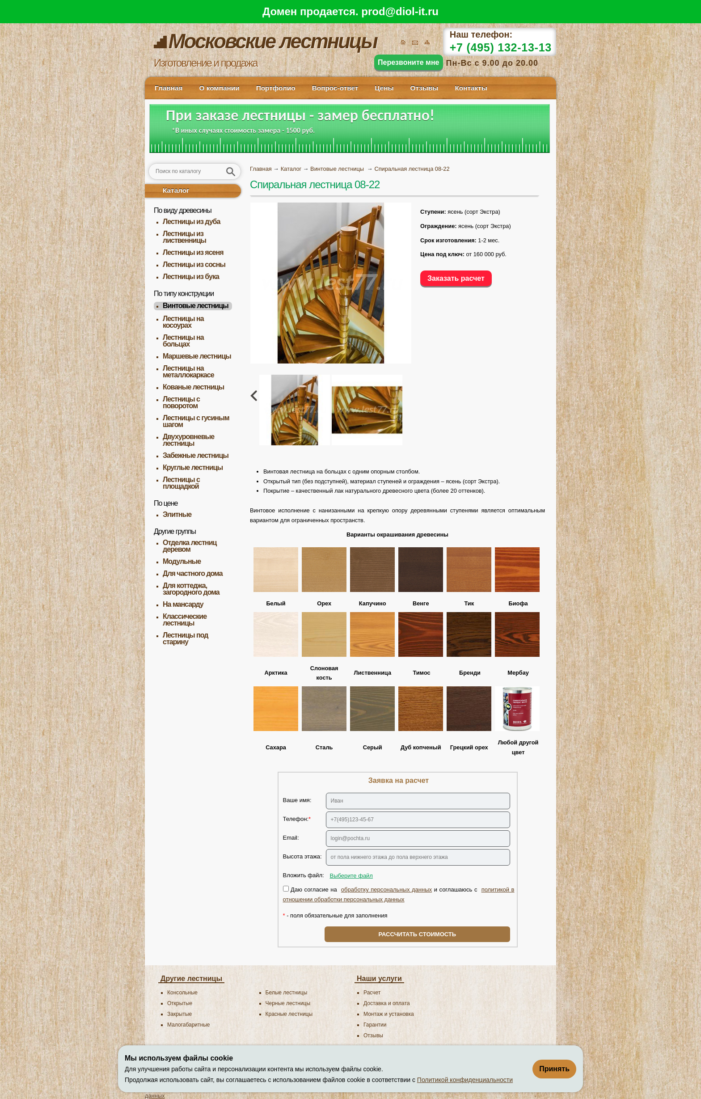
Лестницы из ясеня (193, 252)
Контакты (471, 88)
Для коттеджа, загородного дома (191, 589)
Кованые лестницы (193, 387)
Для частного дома (193, 573)
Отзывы (424, 88)
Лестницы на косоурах (183, 322)
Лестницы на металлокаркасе (188, 371)
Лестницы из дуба (191, 221)
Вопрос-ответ (335, 88)
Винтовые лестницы (195, 305)
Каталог (176, 190)
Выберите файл (351, 875)
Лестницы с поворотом (181, 402)
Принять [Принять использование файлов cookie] (554, 1069)
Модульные (182, 561)
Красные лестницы (289, 1014)
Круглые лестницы (193, 467)
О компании (219, 88)
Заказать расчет (456, 278)
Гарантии (374, 1025)
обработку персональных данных (386, 889)
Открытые (179, 1003)
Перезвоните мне (408, 62)
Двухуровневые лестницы (188, 440)
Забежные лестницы (195, 455)
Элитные (177, 514)
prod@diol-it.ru (400, 11)
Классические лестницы (185, 620)
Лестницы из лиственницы (184, 237)
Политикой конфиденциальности (465, 1079)
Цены (384, 88)
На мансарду (183, 604)
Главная (168, 88)
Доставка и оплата (386, 1003)
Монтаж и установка (388, 1014)
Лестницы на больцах (183, 341)
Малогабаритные (188, 1025)
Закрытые (179, 1014)
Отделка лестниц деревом (189, 546)
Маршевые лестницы (197, 356)
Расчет (371, 992)
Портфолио (276, 88)
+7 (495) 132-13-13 (501, 47)
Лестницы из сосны (194, 264)
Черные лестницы (288, 1003)
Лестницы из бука (191, 276)
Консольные (182, 992)
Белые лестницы (287, 992)
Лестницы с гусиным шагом (196, 421)
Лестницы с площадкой (181, 483)
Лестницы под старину (185, 638)
